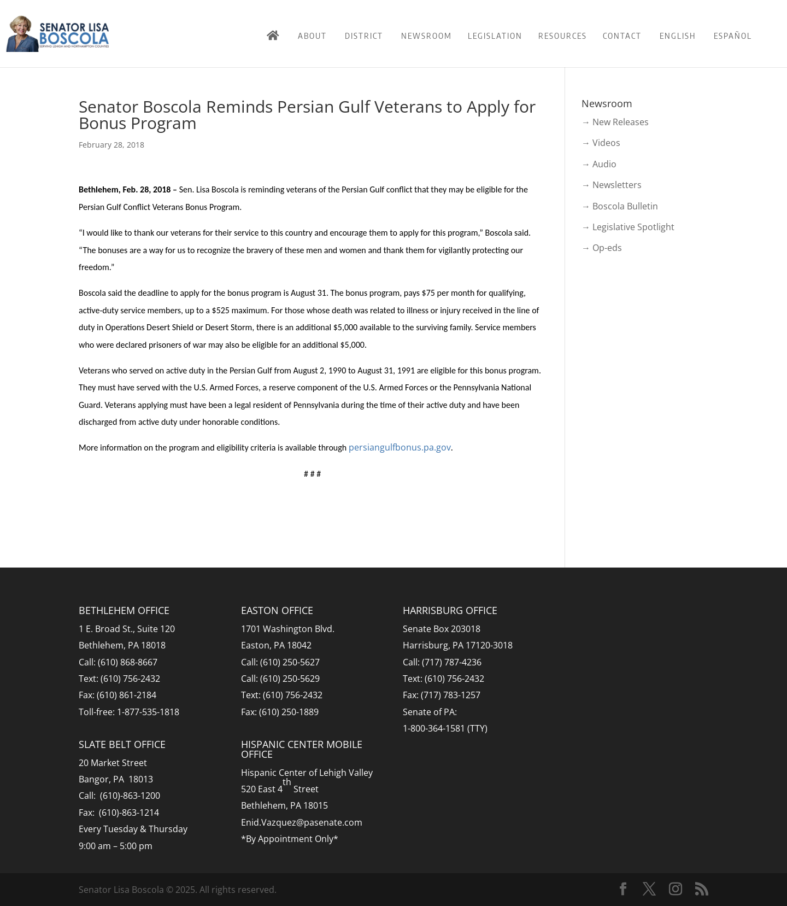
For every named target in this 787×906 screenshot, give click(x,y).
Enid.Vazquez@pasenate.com (301, 822)
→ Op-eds (602, 248)
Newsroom (426, 35)
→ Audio (599, 164)
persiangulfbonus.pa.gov (400, 447)
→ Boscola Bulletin (620, 206)
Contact (622, 35)
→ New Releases (615, 122)
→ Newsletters (612, 185)
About (312, 35)
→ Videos (601, 143)
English (678, 35)
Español (733, 35)
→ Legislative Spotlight (628, 227)
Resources (562, 35)
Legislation (495, 35)
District (364, 35)
